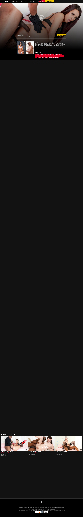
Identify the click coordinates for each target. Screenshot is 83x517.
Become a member (49, 1)
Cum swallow (43, 55)
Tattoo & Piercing (57, 55)
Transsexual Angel (4, 453)
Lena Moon (61, 452)
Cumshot (39, 57)
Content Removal (62, 510)
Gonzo (53, 54)
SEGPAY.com (49, 510)
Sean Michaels (28, 55)
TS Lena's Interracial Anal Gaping (61, 451)
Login (43, 1)
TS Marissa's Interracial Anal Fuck (7, 451)
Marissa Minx (7, 452)
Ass (36, 57)
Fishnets (62, 55)
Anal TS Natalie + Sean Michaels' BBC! (35, 451)
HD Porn (46, 57)
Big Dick (60, 54)
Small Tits (50, 57)
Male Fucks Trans (56, 57)
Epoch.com (22, 510)
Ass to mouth (38, 55)
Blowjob (56, 54)
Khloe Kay (18, 55)
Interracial (37, 54)
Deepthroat (49, 54)
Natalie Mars (34, 452)
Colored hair (52, 55)
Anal (45, 54)
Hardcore (41, 54)
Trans (47, 55)
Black (43, 57)
